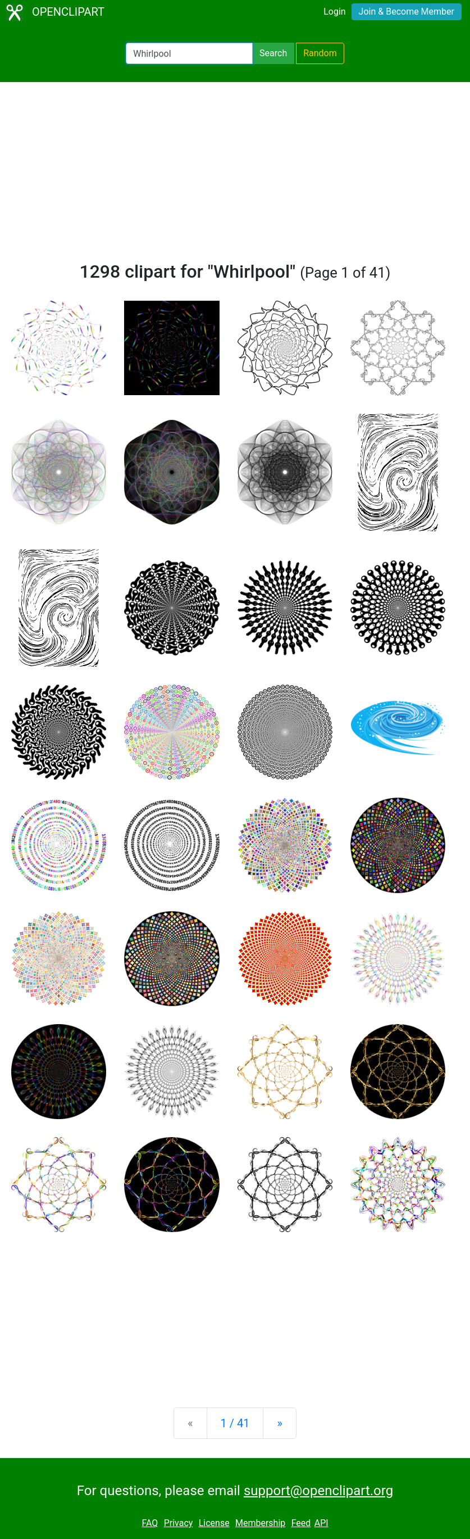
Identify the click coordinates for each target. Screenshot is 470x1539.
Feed (301, 1523)
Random (320, 53)
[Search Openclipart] (189, 53)
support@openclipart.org (318, 1491)
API (321, 1523)
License (214, 1523)
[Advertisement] (235, 176)
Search (273, 53)
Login (334, 11)
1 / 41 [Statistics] (235, 1423)
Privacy (178, 1523)
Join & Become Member (406, 11)
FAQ (150, 1523)
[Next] (279, 1423)
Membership (260, 1523)
